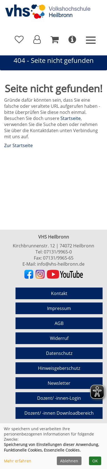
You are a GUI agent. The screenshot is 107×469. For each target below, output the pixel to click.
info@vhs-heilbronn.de (61, 264)
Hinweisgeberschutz (59, 368)
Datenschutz (59, 353)
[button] (37, 39)
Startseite (70, 118)
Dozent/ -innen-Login (59, 398)
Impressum (59, 308)
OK (95, 460)
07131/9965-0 (58, 252)
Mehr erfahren (17, 460)
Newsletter (59, 383)
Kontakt (59, 293)
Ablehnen (69, 460)
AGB (59, 323)
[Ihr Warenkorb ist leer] (54, 39)
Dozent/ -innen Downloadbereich (59, 413)
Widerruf (59, 338)
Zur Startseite (18, 145)
